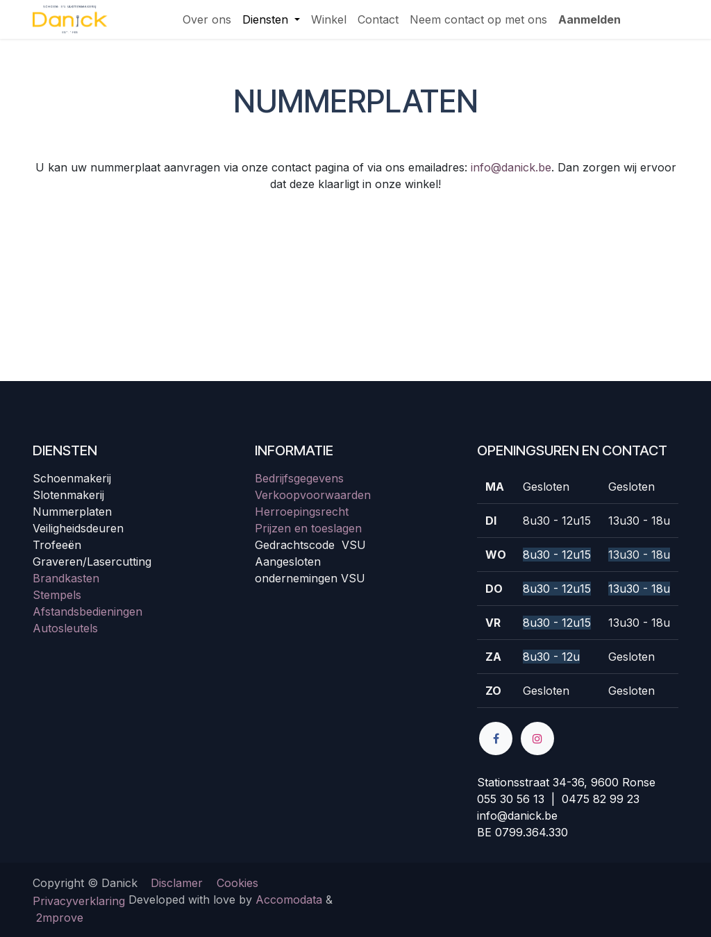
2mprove (59, 918)
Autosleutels (65, 628)
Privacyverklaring (79, 901)
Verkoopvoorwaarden (313, 495)
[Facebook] (495, 738)
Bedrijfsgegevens (299, 478)
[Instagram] (537, 738)
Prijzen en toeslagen (308, 528)
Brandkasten (66, 578)
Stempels (57, 595)
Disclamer (177, 883)
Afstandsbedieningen (87, 611)
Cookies (237, 883)
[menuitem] (207, 19)
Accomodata (289, 899)
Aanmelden (589, 19)
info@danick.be (511, 167)
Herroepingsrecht (302, 511)
